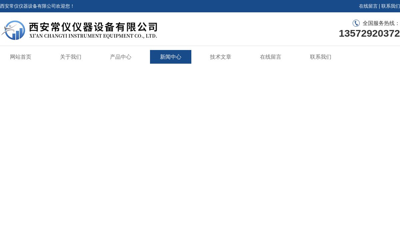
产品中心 (120, 57)
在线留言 (368, 6)
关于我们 (70, 57)
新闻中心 (170, 57)
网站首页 (20, 57)
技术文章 (220, 57)
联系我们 (390, 6)
